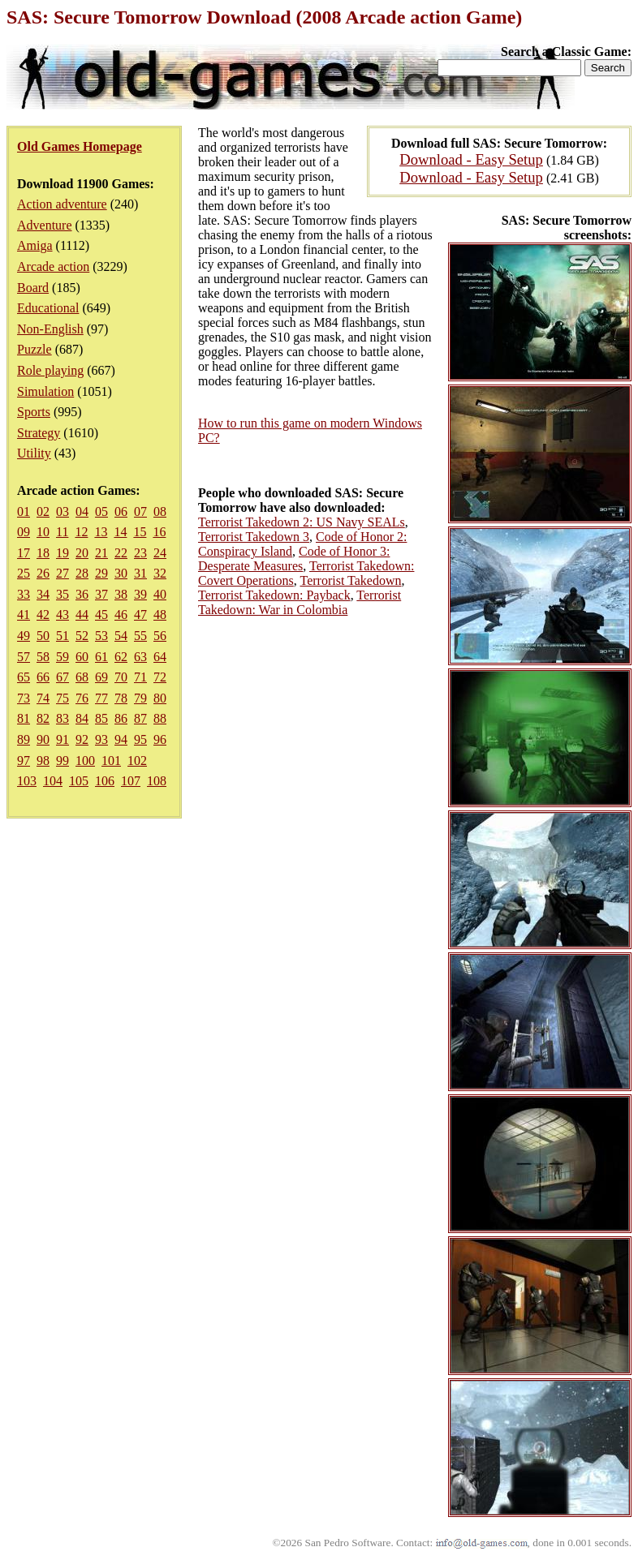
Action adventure (62, 204)
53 (101, 635)
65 (23, 677)
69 (101, 677)
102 (137, 760)
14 (120, 532)
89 (23, 739)
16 (159, 532)
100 (85, 760)
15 (139, 532)
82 (43, 718)
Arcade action (53, 266)
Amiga (35, 245)
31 (140, 573)
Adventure (44, 225)
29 (101, 573)
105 (78, 781)
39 (140, 594)
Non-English (50, 329)
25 (23, 573)
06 (120, 511)
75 (62, 698)
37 (101, 594)
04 (81, 511)
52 (81, 635)
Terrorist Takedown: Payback (274, 595)
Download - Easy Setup (471, 159)
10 (43, 532)
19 (62, 553)
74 (43, 698)
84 (81, 718)
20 (81, 553)
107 (130, 781)
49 (23, 635)
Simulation (45, 391)
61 (101, 657)
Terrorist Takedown (350, 580)
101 (111, 760)
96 (159, 739)
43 (62, 614)
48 (159, 614)
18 (43, 553)
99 (62, 760)
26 (43, 573)
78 (120, 698)
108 (156, 781)
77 (101, 698)
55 (140, 635)
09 (23, 532)
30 (120, 573)
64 (159, 657)
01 (23, 511)
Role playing (50, 370)
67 (62, 677)
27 (62, 573)
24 (159, 553)
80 (159, 698)
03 (62, 511)
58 (43, 657)
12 (81, 532)
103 (27, 781)
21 (101, 553)
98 (43, 760)
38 (120, 594)
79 (140, 698)
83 (62, 718)
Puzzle (34, 349)
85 (101, 718)
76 (81, 698)
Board (33, 287)
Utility (34, 453)
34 (43, 594)
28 (81, 573)
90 (43, 739)
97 (23, 760)
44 (81, 614)
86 (120, 718)
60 (81, 657)
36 (81, 594)
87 (140, 718)
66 (43, 677)
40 (159, 594)
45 (101, 614)
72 (159, 677)
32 (159, 573)
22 (120, 553)
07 (140, 511)
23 (140, 553)
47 (140, 614)
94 (120, 739)
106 (104, 781)
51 (62, 635)
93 (101, 739)
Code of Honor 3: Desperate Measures (294, 558)
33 (23, 594)
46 (120, 614)
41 (23, 614)
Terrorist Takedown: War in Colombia (299, 602)
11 (62, 532)
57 (23, 657)
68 (81, 677)
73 (23, 698)
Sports (33, 412)
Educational (48, 308)
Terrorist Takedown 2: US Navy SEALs (301, 522)
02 (43, 511)
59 (62, 657)
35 (62, 594)
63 (140, 657)
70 (120, 677)
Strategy (38, 433)
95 (140, 739)
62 (120, 657)
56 (159, 635)
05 (101, 511)
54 (120, 635)
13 (100, 532)
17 (23, 553)
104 (53, 781)
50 (43, 635)
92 (81, 739)
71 (140, 677)
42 (43, 614)
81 (23, 718)
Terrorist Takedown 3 (253, 537)
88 (159, 718)
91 (62, 739)
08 (159, 511)
